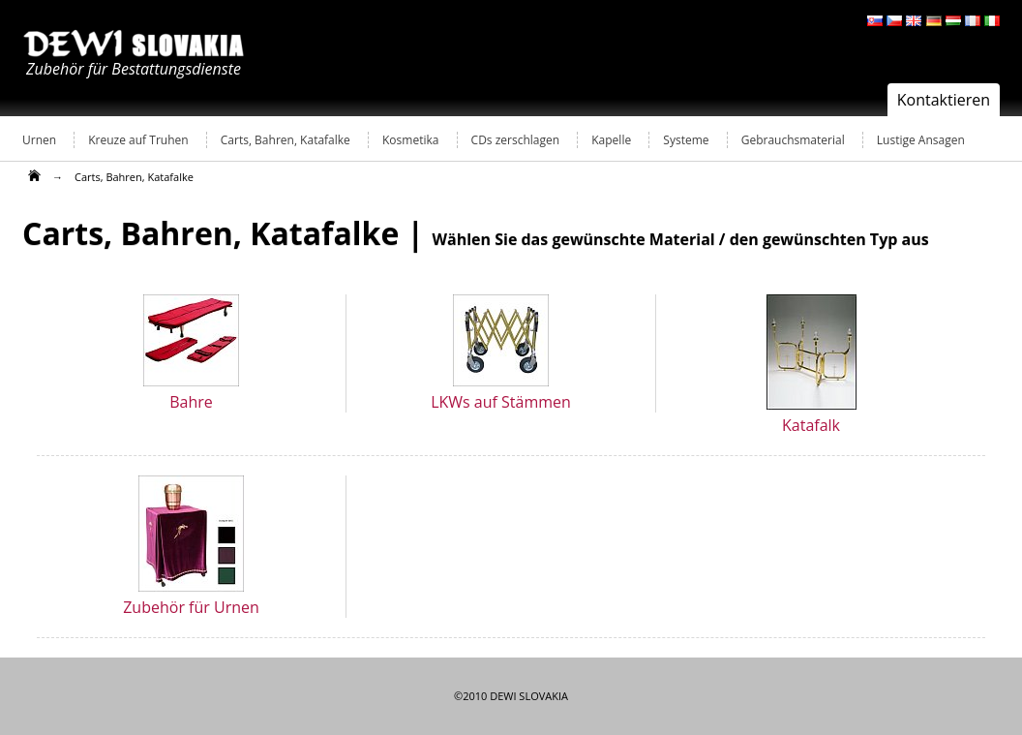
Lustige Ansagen (921, 140)
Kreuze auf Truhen (138, 140)
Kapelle (611, 140)
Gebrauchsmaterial (793, 140)
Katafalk (811, 425)
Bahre (191, 402)
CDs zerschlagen (515, 140)
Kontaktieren (943, 99)
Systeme (685, 140)
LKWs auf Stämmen (501, 402)
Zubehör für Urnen (191, 607)
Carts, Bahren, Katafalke (285, 140)
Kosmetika (410, 140)
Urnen (39, 140)
